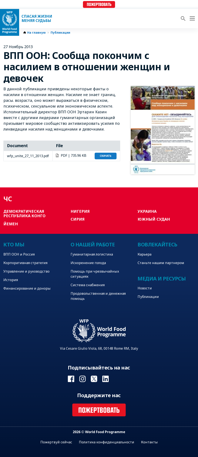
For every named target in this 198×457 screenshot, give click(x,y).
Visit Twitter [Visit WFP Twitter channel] (94, 379)
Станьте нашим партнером (161, 262)
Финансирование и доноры (27, 288)
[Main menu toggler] (191, 18)
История (10, 279)
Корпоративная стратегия (25, 262)
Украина (147, 211)
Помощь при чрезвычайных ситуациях (95, 274)
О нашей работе (93, 244)
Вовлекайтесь (157, 244)
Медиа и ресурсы (162, 278)
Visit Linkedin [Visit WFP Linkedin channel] (105, 379)
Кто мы (13, 244)
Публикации (60, 32)
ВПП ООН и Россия (19, 254)
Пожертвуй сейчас (56, 442)
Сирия (78, 219)
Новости (145, 288)
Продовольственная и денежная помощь (98, 296)
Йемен (10, 223)
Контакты (149, 442)
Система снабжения (88, 285)
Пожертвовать (99, 4)
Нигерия (80, 211)
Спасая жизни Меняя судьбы (36, 18)
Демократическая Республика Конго (24, 213)
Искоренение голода (88, 262)
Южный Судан (154, 219)
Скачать (105, 156)
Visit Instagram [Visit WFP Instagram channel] (82, 379)
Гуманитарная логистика (92, 254)
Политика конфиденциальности (106, 442)
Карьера (144, 254)
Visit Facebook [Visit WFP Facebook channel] (71, 379)
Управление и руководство (26, 271)
